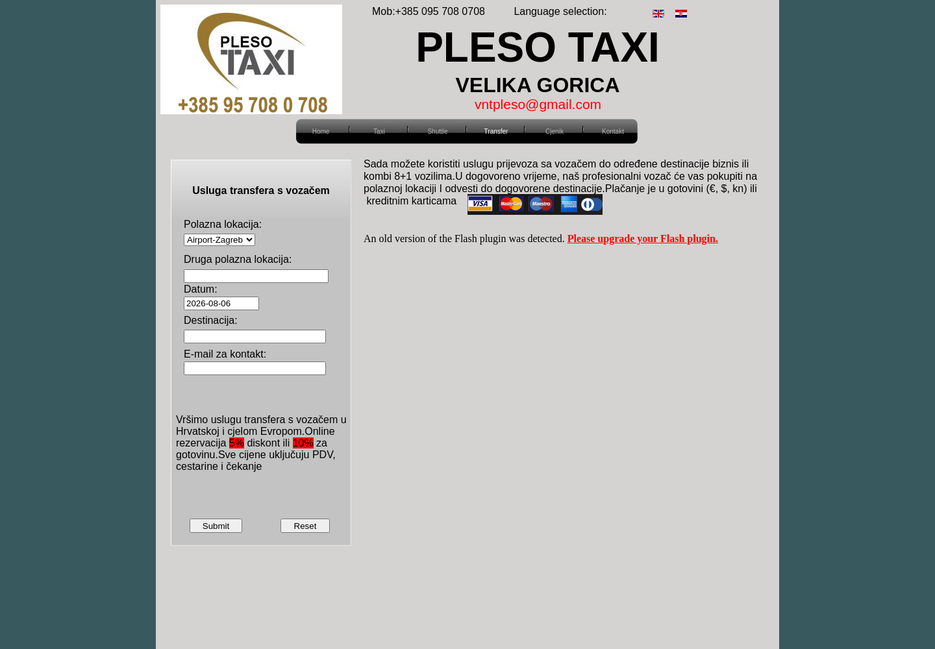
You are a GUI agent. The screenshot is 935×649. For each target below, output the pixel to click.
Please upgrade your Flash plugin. (642, 238)
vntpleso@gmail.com (538, 104)
